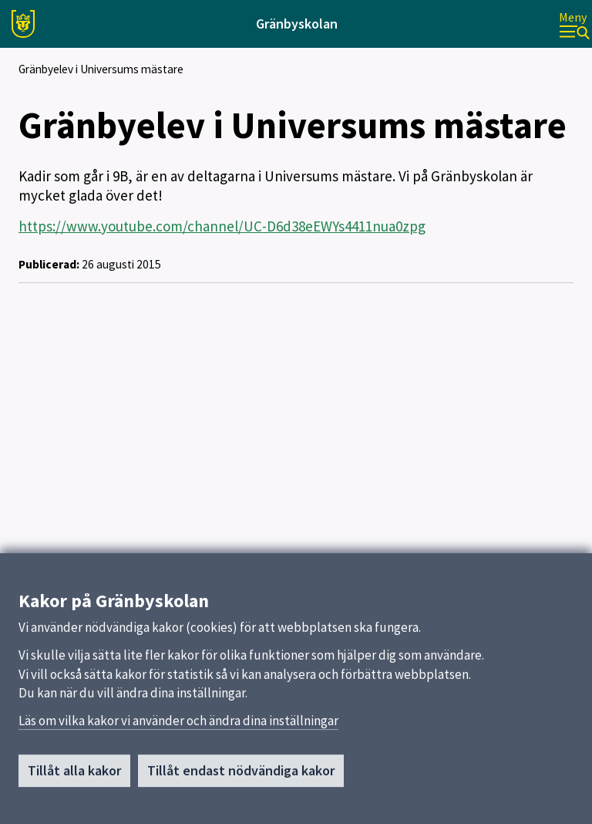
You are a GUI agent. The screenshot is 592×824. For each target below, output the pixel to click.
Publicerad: (48, 264)
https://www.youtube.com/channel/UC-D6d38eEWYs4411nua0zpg (222, 226)
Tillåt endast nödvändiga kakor (241, 775)
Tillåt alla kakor (74, 775)
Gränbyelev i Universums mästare (100, 69)
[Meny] (574, 24)
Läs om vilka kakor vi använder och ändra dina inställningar (178, 725)
